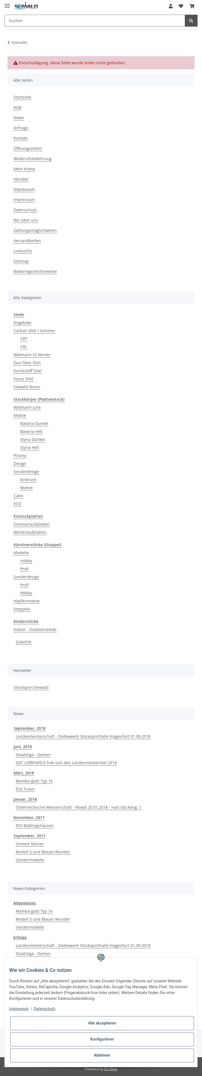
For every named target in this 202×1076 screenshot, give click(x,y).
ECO (17, 503)
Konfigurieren (102, 1039)
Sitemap (21, 261)
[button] (171, 6)
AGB (17, 107)
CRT (23, 338)
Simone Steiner (30, 843)
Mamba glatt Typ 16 (34, 781)
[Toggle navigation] (7, 3)
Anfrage (21, 127)
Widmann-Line (27, 407)
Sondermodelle (30, 859)
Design (20, 463)
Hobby (26, 560)
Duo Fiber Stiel (27, 362)
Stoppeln (22, 609)
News (19, 117)
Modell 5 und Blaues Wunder (43, 851)
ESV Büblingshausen (35, 825)
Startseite (22, 97)
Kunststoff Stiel (28, 370)
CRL (23, 346)
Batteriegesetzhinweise (35, 271)
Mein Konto (24, 168)
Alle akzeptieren (102, 1023)
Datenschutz (25, 209)
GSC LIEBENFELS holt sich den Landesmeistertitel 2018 (66, 762)
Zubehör (24, 641)
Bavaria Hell (31, 431)
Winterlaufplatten (30, 532)
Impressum (24, 189)
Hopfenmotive (27, 601)
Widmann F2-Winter (32, 354)
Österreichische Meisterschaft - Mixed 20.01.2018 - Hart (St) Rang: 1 (78, 807)
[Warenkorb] (192, 6)
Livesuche (23, 250)
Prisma (20, 455)
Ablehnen (102, 1055)
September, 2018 (29, 728)
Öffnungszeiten (28, 148)
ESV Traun (25, 789)
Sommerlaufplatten (32, 524)
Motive (20, 415)
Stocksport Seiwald (31, 687)
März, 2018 (24, 772)
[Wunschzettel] (181, 6)
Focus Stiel (23, 378)
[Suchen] (94, 21)
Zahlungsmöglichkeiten (35, 230)
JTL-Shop (110, 1069)
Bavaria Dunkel (34, 423)
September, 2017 (29, 835)
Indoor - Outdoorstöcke (35, 629)
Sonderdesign (26, 471)
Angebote (22, 322)
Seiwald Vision (27, 386)
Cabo (18, 495)
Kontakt (21, 138)
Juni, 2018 (23, 746)
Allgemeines (24, 903)
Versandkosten (27, 240)
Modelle (21, 552)
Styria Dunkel (32, 439)
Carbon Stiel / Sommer (34, 330)
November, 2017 (29, 817)
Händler (21, 179)
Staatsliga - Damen (33, 754)
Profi (24, 568)
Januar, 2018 (25, 799)
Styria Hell (29, 447)
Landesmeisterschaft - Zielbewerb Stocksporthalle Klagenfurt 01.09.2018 (83, 736)
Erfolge (20, 937)
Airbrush (28, 479)
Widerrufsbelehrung (33, 158)
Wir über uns (26, 220)
